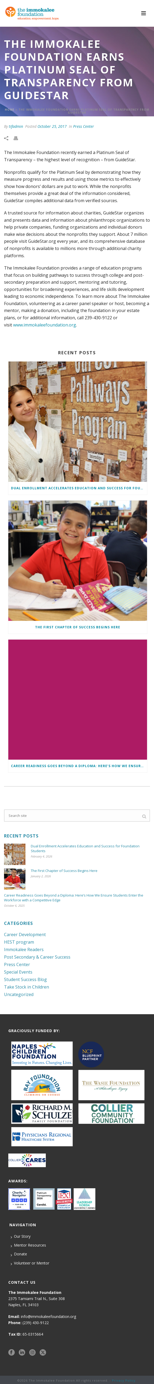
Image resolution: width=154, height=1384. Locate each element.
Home (9, 110)
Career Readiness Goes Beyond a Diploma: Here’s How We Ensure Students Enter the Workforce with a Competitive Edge (79, 766)
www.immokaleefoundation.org (44, 325)
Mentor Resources (28, 1245)
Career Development (25, 934)
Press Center (83, 126)
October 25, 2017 (52, 126)
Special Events (18, 972)
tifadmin (16, 126)
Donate (19, 1254)
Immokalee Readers (24, 949)
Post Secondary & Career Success (37, 957)
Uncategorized (18, 994)
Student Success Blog (25, 979)
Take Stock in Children (26, 987)
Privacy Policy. (124, 1380)
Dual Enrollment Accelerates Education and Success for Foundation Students (79, 488)
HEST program (19, 942)
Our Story (21, 1236)
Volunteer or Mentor (30, 1263)
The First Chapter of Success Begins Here (77, 627)
